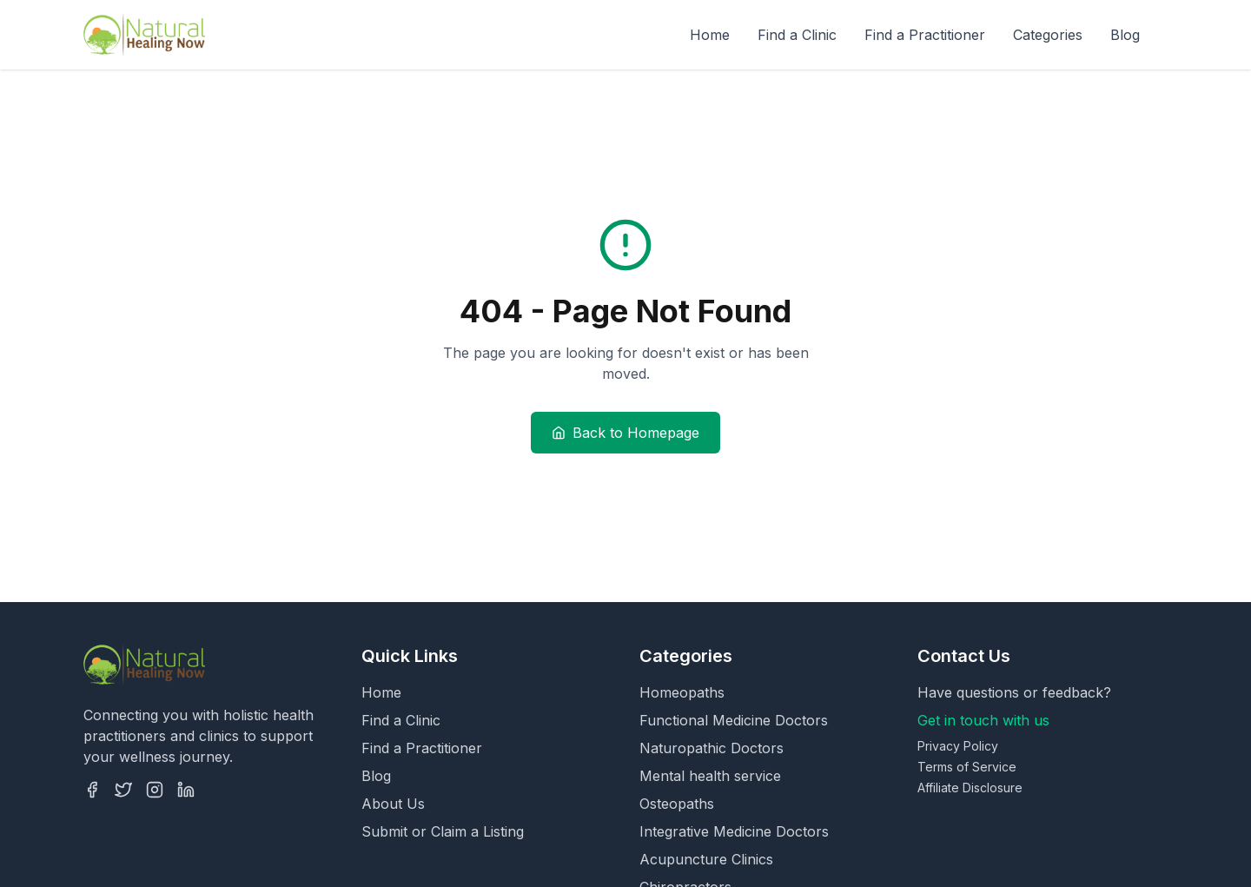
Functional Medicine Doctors (733, 720)
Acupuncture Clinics (706, 859)
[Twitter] (123, 789)
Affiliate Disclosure (970, 787)
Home (710, 34)
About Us (393, 803)
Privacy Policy (957, 745)
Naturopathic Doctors (711, 748)
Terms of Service (966, 766)
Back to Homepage (625, 432)
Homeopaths (682, 692)
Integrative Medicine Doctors (734, 831)
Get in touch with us (983, 720)
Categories (1047, 34)
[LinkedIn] (186, 789)
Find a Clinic (797, 34)
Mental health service (710, 775)
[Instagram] (154, 789)
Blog (1125, 34)
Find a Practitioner (924, 34)
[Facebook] (92, 789)
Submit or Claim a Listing (442, 831)
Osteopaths (676, 803)
